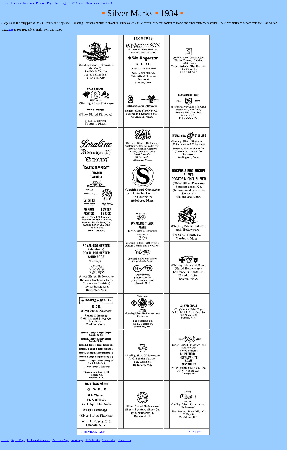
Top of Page (18, 440)
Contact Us (108, 3)
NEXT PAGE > (198, 431)
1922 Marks (76, 3)
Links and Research (22, 3)
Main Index (92, 3)
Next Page (61, 3)
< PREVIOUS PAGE (92, 431)
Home (5, 3)
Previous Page (44, 3)
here (11, 29)
